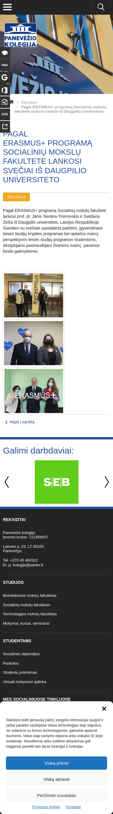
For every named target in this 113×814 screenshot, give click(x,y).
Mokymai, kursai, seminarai (26, 623)
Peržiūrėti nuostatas (56, 795)
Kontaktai (73, 807)
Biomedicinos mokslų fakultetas (29, 595)
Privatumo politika (46, 807)
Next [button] (105, 482)
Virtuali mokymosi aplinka (24, 682)
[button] (104, 709)
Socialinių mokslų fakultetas (26, 605)
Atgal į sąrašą (22, 421)
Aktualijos (29, 102)
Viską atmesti (56, 779)
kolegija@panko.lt (28, 565)
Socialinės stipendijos (21, 654)
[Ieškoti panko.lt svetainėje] (101, 7)
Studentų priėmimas (20, 672)
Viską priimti (56, 763)
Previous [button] (7, 482)
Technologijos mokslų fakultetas (30, 614)
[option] (56, 482)
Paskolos (11, 663)
